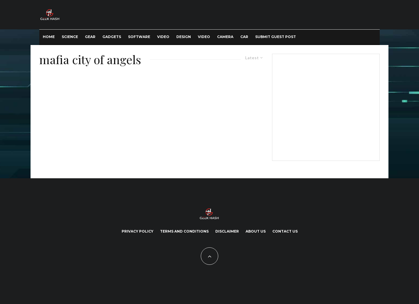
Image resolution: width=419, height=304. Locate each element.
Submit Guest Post (275, 37)
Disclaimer (227, 231)
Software (139, 37)
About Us (256, 231)
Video (163, 37)
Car (244, 37)
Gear (90, 37)
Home (49, 37)
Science (70, 37)
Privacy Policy (137, 231)
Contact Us (285, 231)
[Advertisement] (324, 106)
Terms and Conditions (184, 231)
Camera (225, 37)
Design (183, 37)
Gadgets (111, 37)
